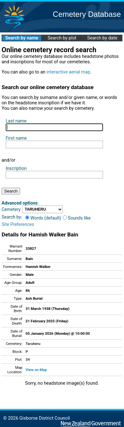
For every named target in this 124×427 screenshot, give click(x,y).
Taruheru (33, 343)
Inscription (16, 168)
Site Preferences (18, 224)
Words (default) (43, 217)
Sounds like (77, 217)
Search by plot (62, 38)
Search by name (21, 38)
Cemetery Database (87, 14)
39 (28, 359)
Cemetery (11, 209)
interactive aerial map (68, 72)
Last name (16, 120)
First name (16, 138)
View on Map (36, 370)
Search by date (102, 38)
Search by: (12, 217)
